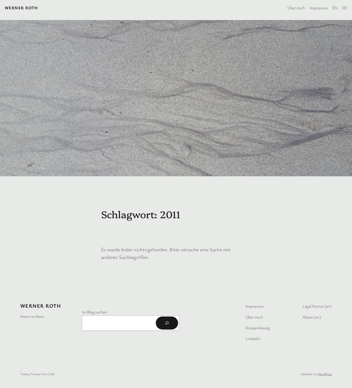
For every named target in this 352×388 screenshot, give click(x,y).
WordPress (325, 374)
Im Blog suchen (94, 312)
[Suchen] (167, 323)
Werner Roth (21, 7)
